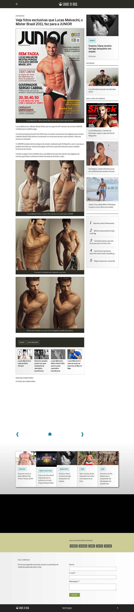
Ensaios (22, 342)
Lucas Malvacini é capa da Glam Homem (24, 363)
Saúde (102, 469)
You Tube (108, 546)
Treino (82, 469)
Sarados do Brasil (96, 40)
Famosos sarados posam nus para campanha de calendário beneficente (40, 366)
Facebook (73, 546)
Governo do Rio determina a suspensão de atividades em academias (106, 479)
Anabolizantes (64, 469)
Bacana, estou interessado (103, 226)
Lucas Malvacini (32, 342)
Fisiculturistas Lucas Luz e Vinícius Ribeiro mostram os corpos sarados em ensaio (102, 50)
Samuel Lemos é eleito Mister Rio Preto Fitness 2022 (25, 476)
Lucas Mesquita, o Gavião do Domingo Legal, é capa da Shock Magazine (102, 136)
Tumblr (91, 546)
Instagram (83, 546)
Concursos (22, 469)
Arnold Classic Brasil (45, 471)
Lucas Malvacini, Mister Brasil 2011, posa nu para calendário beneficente (58, 366)
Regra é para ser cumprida (104, 264)
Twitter (99, 546)
